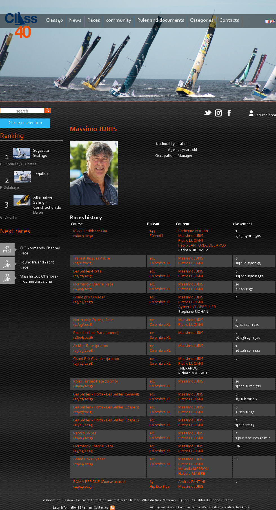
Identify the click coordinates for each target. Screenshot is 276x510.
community (118, 20)
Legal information (65, 507)
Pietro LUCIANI (190, 241)
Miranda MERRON (193, 469)
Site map (85, 507)
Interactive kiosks (238, 507)
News (75, 20)
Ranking (12, 136)
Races (93, 20)
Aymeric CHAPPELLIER (197, 307)
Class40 (54, 20)
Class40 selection (25, 123)
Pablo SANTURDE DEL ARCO (202, 246)
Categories (201, 20)
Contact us (101, 507)
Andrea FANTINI (191, 482)
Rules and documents (160, 20)
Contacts (229, 20)
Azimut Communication (183, 507)
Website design (212, 507)
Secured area (265, 115)
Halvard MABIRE (191, 474)
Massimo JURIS (190, 236)
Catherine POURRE (193, 231)
